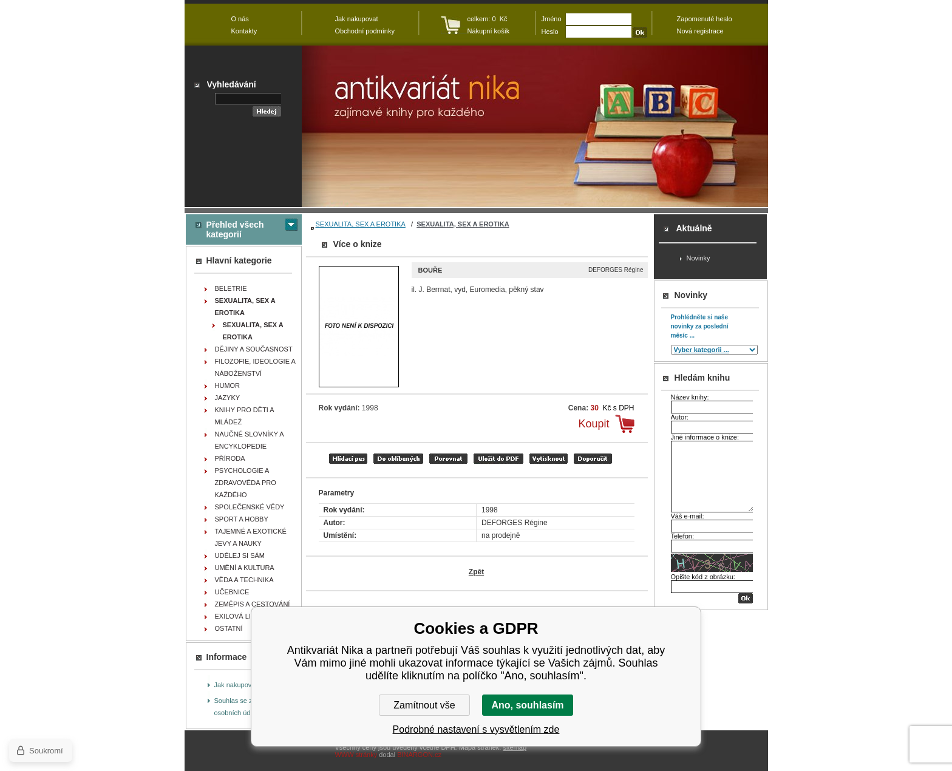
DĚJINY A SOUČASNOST (254, 349)
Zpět (476, 572)
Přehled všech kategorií (235, 229)
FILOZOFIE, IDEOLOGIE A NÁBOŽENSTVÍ (255, 367)
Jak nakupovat (235, 684)
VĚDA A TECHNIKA (244, 579)
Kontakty (244, 31)
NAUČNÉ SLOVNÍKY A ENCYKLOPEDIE (249, 440)
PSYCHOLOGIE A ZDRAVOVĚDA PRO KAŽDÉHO (245, 482)
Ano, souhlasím (527, 705)
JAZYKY (227, 397)
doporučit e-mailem (593, 458)
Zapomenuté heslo (704, 18)
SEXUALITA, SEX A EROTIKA (361, 224)
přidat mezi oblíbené (398, 458)
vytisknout (548, 458)
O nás (240, 18)
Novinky (698, 258)
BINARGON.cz (419, 754)
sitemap (514, 747)
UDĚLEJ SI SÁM (240, 555)
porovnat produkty (448, 458)
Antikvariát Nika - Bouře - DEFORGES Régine (535, 126)
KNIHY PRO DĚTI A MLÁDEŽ (244, 416)
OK (745, 598)
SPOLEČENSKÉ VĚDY (250, 507)
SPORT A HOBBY (241, 519)
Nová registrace (700, 31)
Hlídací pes (348, 458)
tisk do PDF (498, 458)
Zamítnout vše (424, 705)
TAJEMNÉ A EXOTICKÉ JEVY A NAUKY (251, 537)
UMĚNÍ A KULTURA (244, 567)
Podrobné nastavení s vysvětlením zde (476, 729)
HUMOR (227, 385)
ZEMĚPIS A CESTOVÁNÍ (252, 604)
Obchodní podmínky (365, 31)
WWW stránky (356, 754)
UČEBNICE (232, 592)
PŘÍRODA (230, 458)
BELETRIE (231, 288)
